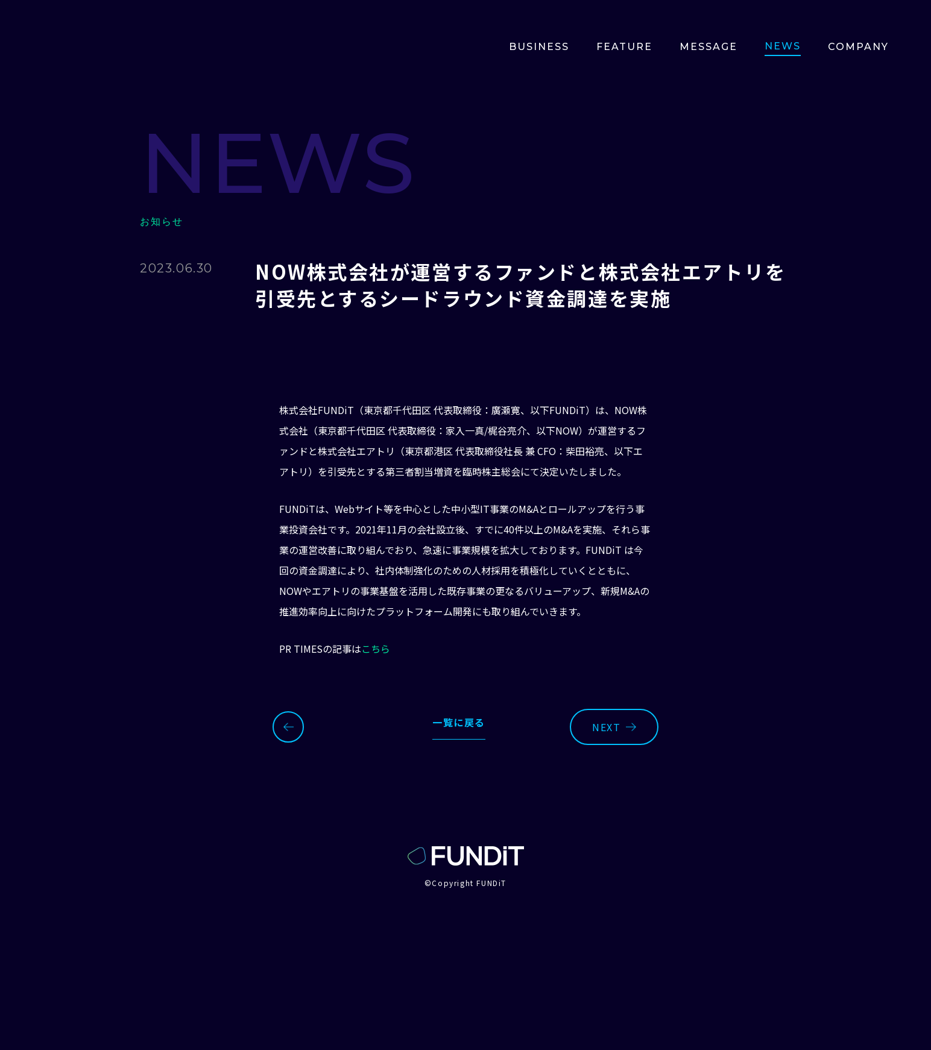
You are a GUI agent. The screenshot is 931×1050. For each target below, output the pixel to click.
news (783, 46)
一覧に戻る (458, 722)
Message (708, 46)
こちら (375, 648)
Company (858, 46)
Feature (624, 46)
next (614, 727)
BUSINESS (539, 46)
